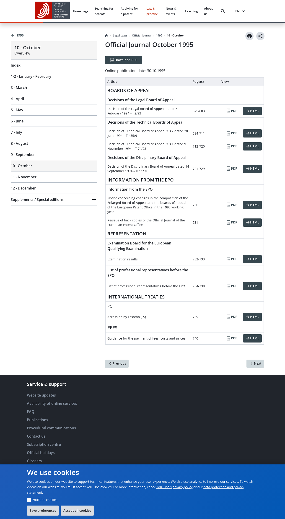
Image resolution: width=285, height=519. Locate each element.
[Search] (224, 11)
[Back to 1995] (54, 35)
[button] (54, 199)
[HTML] (252, 111)
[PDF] (231, 111)
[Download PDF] (123, 60)
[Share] (260, 36)
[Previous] (117, 364)
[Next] (255, 364)
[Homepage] (106, 35)
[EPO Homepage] (52, 11)
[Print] (249, 36)
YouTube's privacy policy (174, 487)
